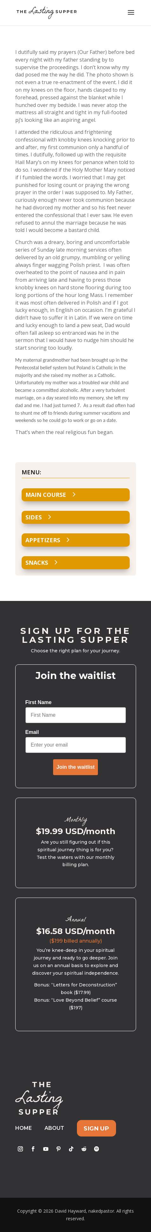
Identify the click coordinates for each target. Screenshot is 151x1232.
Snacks (36, 562)
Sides (33, 517)
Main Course (45, 494)
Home (23, 1128)
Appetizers (42, 540)
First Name (38, 702)
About (54, 1128)
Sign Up (96, 1128)
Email (32, 732)
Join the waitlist (75, 767)
